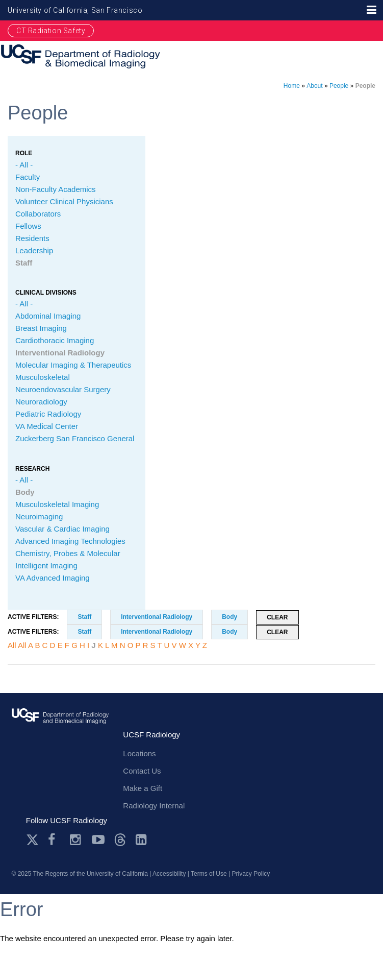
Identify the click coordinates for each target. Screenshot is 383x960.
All (12, 645)
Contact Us (142, 770)
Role (23, 153)
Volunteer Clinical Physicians (64, 201)
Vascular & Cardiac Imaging (62, 528)
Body (25, 492)
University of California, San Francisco (75, 10)
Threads (120, 839)
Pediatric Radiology (48, 414)
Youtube (98, 839)
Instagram (76, 839)
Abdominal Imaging (48, 315)
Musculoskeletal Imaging (57, 504)
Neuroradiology (41, 401)
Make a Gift (142, 788)
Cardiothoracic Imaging (54, 340)
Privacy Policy (251, 873)
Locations (139, 753)
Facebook (54, 839)
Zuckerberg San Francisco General (74, 438)
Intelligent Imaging (46, 565)
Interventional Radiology (60, 352)
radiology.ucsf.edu (60, 724)
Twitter (32, 839)
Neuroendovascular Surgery (63, 389)
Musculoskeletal (42, 377)
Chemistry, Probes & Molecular (67, 553)
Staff (23, 262)
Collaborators (38, 213)
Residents (32, 238)
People (338, 85)
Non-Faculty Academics (55, 189)
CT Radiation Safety (50, 31)
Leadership (34, 250)
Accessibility (169, 873)
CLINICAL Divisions (45, 292)
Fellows (28, 226)
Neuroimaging (39, 516)
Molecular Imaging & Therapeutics (73, 365)
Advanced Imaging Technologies (70, 541)
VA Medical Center (46, 426)
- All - (24, 164)
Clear (277, 617)
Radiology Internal (154, 805)
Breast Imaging (41, 328)
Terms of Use (209, 873)
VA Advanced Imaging (52, 577)
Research (32, 468)
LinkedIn (142, 839)
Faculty (27, 177)
